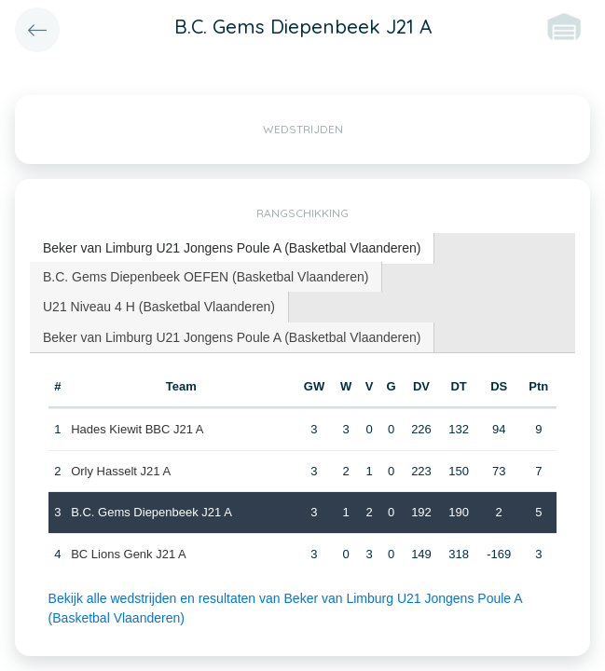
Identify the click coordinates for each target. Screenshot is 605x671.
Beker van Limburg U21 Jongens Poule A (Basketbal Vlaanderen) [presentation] (231, 247)
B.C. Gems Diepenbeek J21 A (151, 512)
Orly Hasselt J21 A (121, 471)
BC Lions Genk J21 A (128, 554)
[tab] (232, 248)
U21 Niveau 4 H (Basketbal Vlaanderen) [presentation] (159, 306)
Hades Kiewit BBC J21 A (137, 429)
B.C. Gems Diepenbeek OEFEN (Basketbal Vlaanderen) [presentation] (205, 276)
